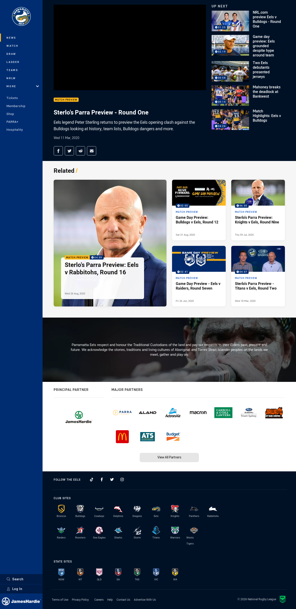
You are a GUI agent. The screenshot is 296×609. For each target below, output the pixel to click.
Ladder (13, 62)
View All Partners (169, 457)
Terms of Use (60, 599)
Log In (14, 589)
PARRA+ (12, 122)
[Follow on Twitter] (112, 479)
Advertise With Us (145, 599)
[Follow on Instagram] (122, 479)
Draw (11, 54)
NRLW (11, 78)
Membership (15, 106)
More (22, 86)
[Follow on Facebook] (102, 479)
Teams (12, 70)
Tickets (12, 98)
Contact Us (123, 599)
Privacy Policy (80, 599)
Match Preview (66, 99)
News (11, 37)
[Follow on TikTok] (91, 479)
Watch (12, 45)
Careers (99, 599)
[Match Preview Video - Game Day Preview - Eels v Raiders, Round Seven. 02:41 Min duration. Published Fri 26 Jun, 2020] (199, 276)
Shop (10, 114)
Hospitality (14, 129)
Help (110, 599)
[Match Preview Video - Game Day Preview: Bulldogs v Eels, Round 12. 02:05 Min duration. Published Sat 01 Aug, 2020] (199, 210)
